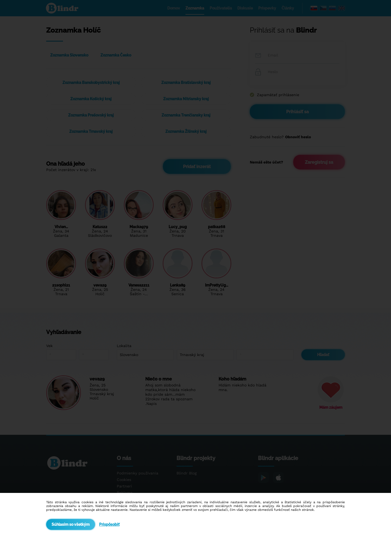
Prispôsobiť (109, 524)
